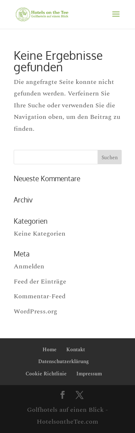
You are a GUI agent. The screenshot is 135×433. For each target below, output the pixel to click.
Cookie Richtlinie (46, 374)
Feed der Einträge (40, 281)
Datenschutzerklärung (63, 361)
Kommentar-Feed (40, 296)
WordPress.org (35, 311)
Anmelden (29, 266)
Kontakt (75, 349)
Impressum (89, 374)
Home (49, 349)
